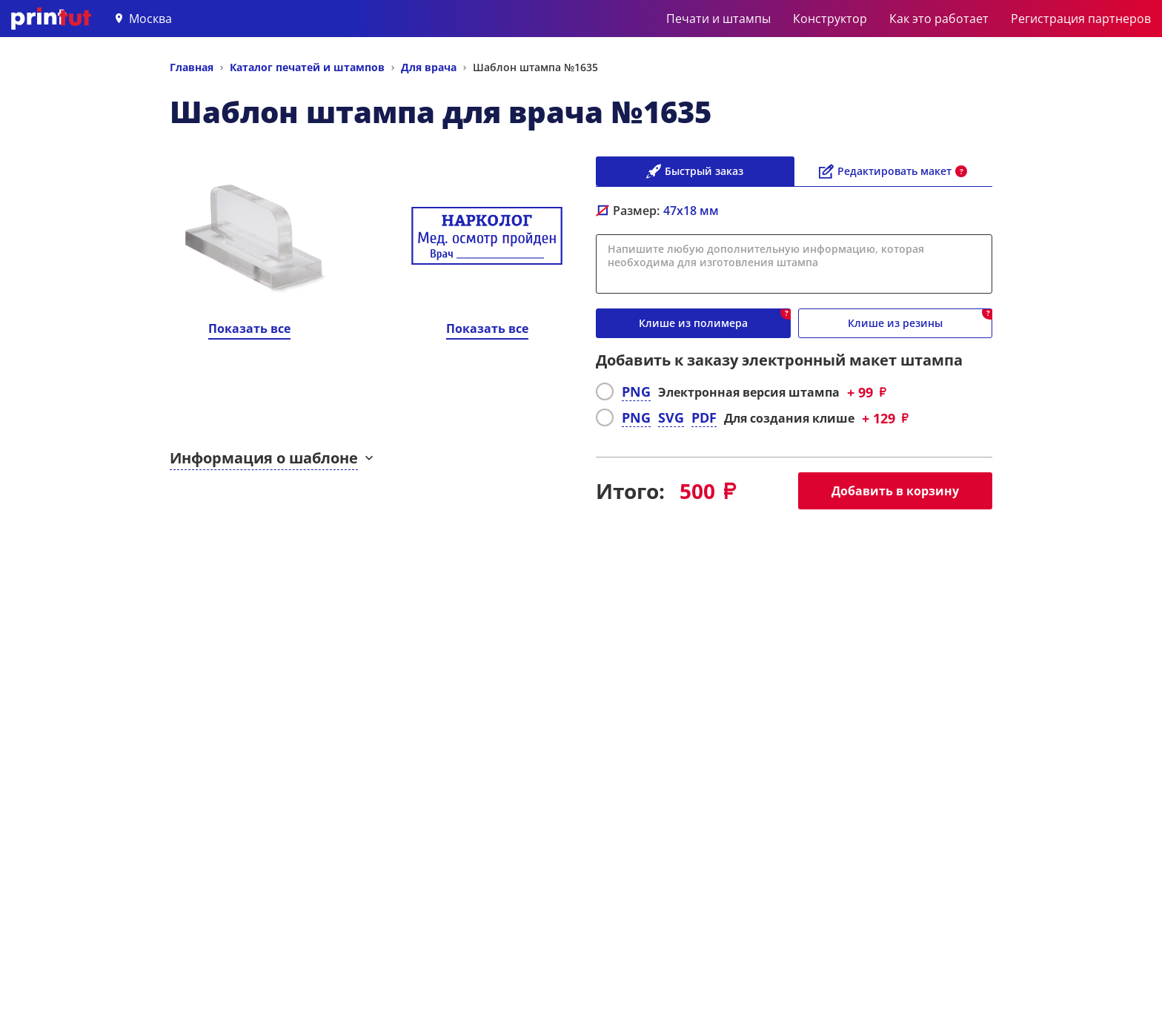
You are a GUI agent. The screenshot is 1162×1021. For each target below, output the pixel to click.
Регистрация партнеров (1081, 18)
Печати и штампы (718, 18)
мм (691, 210)
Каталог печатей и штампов (307, 67)
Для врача (428, 67)
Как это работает (939, 18)
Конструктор (830, 18)
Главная (191, 67)
